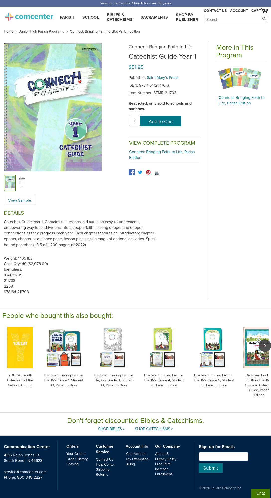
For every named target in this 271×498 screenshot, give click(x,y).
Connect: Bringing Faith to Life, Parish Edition (105, 31)
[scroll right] (265, 345)
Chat (260, 493)
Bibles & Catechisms (120, 17)
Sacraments (154, 17)
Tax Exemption (137, 458)
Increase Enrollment (163, 471)
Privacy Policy (165, 458)
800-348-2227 (29, 477)
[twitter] (140, 172)
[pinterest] (148, 172)
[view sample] (22, 183)
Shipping (102, 469)
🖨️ (156, 173)
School (90, 17)
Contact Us (215, 10)
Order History (77, 458)
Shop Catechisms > (154, 428)
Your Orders (75, 453)
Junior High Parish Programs (41, 31)
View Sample (19, 200)
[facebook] (132, 172)
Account (239, 10)
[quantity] (134, 121)
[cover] (10, 183)
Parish (67, 17)
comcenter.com (29, 15)
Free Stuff (162, 463)
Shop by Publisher (187, 17)
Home (8, 31)
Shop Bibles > (111, 428)
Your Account (136, 453)
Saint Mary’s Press (162, 77)
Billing (130, 463)
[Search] (236, 19)
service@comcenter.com (25, 471)
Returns (102, 474)
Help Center (105, 464)
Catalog (72, 463)
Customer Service (104, 449)
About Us (162, 453)
